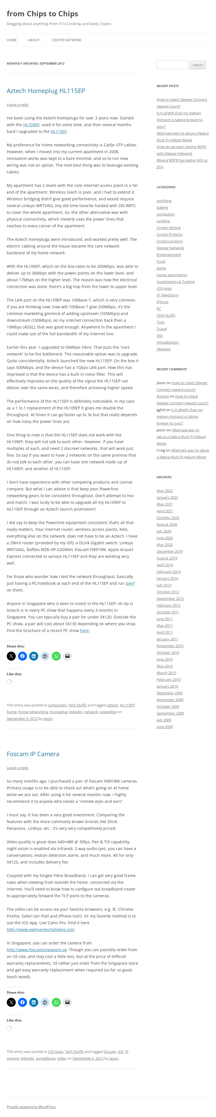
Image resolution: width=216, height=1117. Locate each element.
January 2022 (167, 497)
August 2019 (167, 558)
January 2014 (167, 578)
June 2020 (165, 537)
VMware (163, 349)
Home (12, 40)
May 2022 (165, 490)
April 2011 (165, 632)
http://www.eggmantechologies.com (41, 929)
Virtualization (168, 342)
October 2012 (168, 591)
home (12, 711)
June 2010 (165, 659)
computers (57, 705)
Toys (161, 322)
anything (164, 200)
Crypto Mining (169, 227)
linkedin (75, 711)
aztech (112, 705)
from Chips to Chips (42, 13)
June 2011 (165, 618)
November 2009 (170, 699)
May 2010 (165, 666)
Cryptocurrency (170, 241)
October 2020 (168, 517)
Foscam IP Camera (33, 753)
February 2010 (169, 679)
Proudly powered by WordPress (31, 1106)
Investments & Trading (176, 281)
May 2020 (165, 544)
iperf (130, 583)
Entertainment (169, 254)
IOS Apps (55, 1051)
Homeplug (59, 711)
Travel (162, 328)
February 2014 (169, 571)
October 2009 (168, 706)
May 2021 (165, 504)
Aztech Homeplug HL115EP (46, 90)
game (161, 268)
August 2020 (167, 524)
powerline (108, 711)
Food (161, 261)
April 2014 (165, 564)
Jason (48, 718)
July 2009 (164, 719)
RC (159, 308)
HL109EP (31, 124)
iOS (120, 1051)
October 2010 (168, 652)
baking (162, 207)
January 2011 (167, 639)
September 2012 (170, 598)
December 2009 (170, 692)
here (84, 630)
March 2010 (166, 672)
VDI (160, 335)
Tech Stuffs (77, 705)
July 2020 (164, 531)
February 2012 (169, 605)
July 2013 (164, 585)
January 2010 (167, 686)
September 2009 (170, 713)
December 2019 (170, 551)
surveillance (45, 1058)
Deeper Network (66, 40)
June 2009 (165, 726)
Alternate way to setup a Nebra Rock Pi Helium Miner (181, 436)
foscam (110, 1051)
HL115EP (59, 131)
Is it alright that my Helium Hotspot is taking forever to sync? (180, 119)
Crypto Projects (170, 234)
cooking (163, 220)
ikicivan (163, 396)
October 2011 (168, 612)
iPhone (162, 301)
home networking (33, 711)
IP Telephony (168, 295)
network (91, 711)
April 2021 (165, 510)
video (61, 1058)
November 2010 (170, 645)
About (34, 40)
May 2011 (165, 625)
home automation (172, 274)
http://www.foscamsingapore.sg (37, 949)
